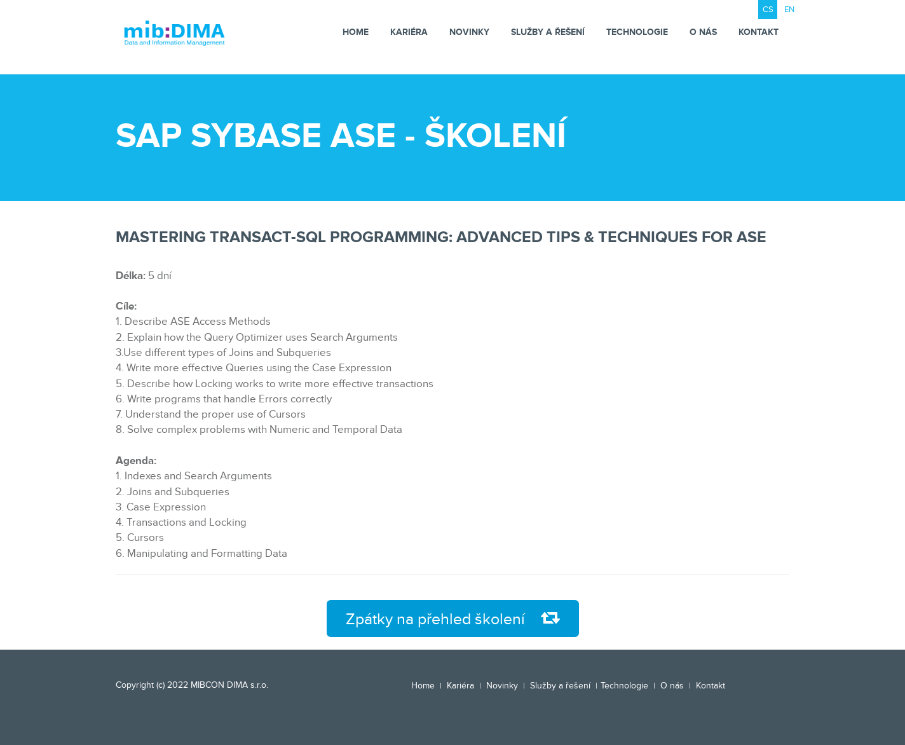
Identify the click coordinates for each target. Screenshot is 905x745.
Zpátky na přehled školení (453, 619)
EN (789, 9)
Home (356, 32)
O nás (703, 32)
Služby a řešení (548, 32)
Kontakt (758, 32)
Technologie (637, 32)
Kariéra (409, 32)
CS (768, 9)
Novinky (469, 32)
